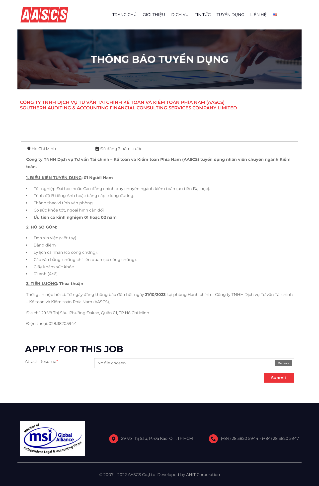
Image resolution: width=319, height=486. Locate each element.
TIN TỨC (203, 14)
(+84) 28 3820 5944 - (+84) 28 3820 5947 (260, 438)
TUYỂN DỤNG (230, 14)
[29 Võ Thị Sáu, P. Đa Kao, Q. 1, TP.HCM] (113, 438)
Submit (278, 377)
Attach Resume (41, 361)
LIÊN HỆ (258, 14)
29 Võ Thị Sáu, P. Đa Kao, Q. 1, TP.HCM (157, 438)
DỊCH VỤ (180, 14)
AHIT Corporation (203, 474)
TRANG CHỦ (124, 14)
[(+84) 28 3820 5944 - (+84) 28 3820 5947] (213, 438)
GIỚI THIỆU (154, 14)
